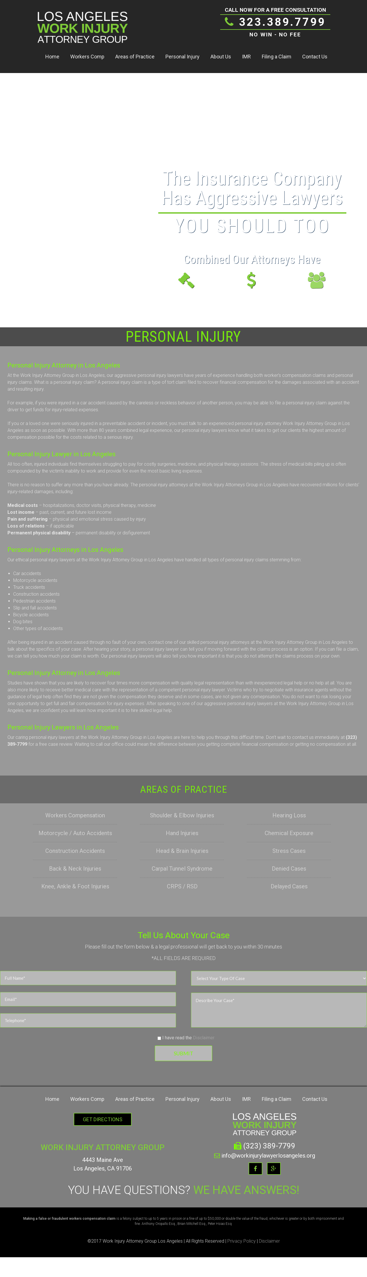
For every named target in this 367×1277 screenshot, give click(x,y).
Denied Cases (289, 868)
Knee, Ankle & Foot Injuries (75, 886)
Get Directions (102, 1119)
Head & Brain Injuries (182, 850)
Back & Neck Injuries (75, 868)
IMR (246, 57)
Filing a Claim (276, 57)
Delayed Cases (289, 886)
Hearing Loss (289, 815)
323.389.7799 (275, 21)
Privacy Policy (241, 1241)
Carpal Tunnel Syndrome (182, 868)
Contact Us (314, 57)
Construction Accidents (75, 850)
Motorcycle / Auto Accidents (75, 833)
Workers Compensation (75, 815)
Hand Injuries (182, 833)
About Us (220, 57)
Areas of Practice (135, 57)
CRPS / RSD (182, 886)
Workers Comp (87, 57)
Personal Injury (182, 57)
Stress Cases (289, 850)
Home (52, 57)
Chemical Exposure (289, 833)
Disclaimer (203, 1037)
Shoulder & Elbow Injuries (182, 815)
